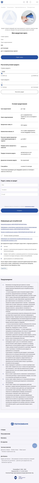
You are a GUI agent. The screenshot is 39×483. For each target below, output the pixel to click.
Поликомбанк (3, 7)
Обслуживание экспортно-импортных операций (23, 458)
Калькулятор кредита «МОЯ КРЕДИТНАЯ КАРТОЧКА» (14, 224)
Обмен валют (22, 449)
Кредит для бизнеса (5, 458)
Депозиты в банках (5, 449)
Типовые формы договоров (11, 235)
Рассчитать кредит (19, 91)
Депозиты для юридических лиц (24, 460)
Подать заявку (19, 57)
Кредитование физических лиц (20, 7)
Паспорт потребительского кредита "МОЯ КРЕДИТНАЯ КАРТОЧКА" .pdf (18, 232)
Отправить (19, 210)
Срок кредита (5, 79)
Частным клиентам (10, 7)
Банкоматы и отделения (27, 2)
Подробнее (3, 268)
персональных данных (29, 206)
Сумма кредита (5, 68)
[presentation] (19, 202)
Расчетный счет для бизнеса (8, 460)
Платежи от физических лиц (8, 451)
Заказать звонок (31, 2)
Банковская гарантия (7, 462)
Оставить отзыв (24, 2)
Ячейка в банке (14, 449)
